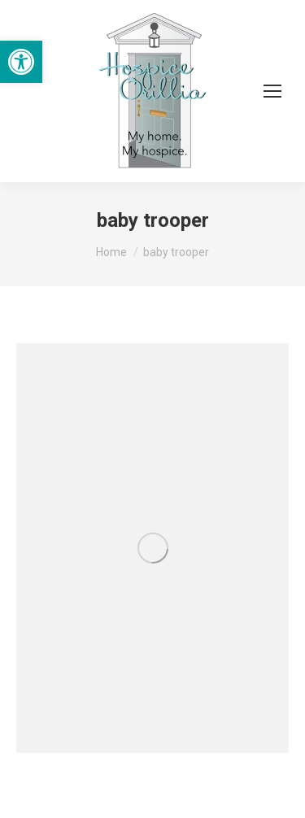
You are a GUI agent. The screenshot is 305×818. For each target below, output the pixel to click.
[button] (21, 62)
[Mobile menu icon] (272, 91)
